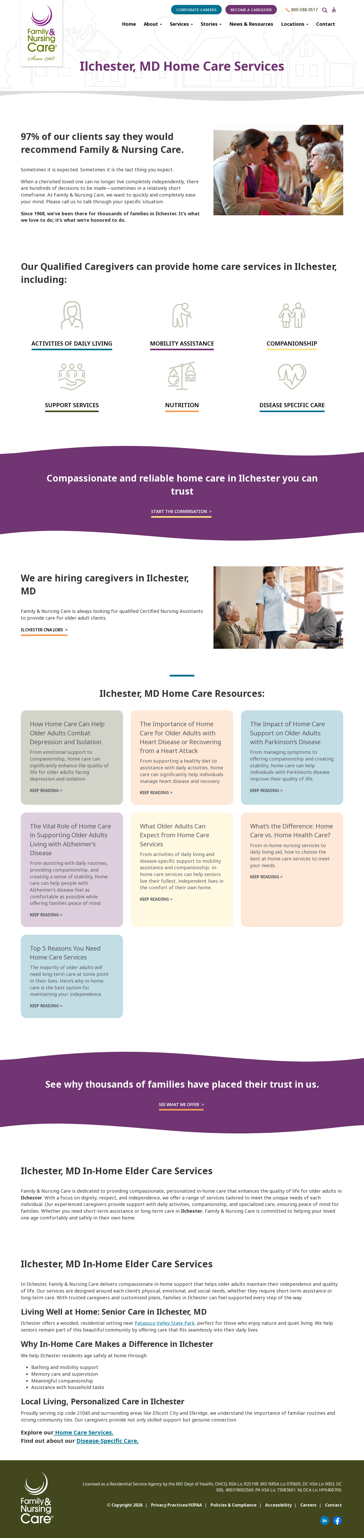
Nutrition (182, 405)
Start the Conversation (179, 511)
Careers (308, 1505)
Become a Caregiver (251, 9)
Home (129, 24)
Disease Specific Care (292, 405)
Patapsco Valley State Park (164, 1323)
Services (181, 24)
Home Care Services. (83, 1432)
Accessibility (278, 1505)
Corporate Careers (196, 9)
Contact (325, 24)
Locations (294, 24)
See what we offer (179, 1104)
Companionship (292, 343)
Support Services (72, 405)
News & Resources (251, 24)
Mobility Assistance (182, 343)
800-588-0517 (302, 9)
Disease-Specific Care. (107, 1440)
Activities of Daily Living (71, 343)
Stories (211, 24)
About (153, 24)
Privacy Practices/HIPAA (176, 1505)
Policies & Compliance (234, 1505)
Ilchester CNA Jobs (42, 630)
